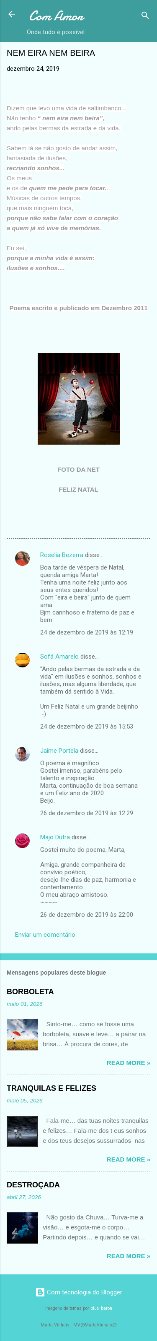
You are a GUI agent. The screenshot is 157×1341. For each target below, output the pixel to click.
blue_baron (101, 1308)
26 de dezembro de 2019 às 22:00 (86, 914)
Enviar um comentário (45, 934)
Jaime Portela (59, 750)
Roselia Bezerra (61, 555)
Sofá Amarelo (59, 656)
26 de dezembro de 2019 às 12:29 (86, 813)
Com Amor (56, 16)
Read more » (128, 1062)
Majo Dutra (55, 837)
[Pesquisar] (145, 17)
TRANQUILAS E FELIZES (51, 1088)
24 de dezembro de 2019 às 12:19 (86, 632)
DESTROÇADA (33, 1185)
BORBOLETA (30, 992)
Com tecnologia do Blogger (78, 1292)
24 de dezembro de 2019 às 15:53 (86, 726)
